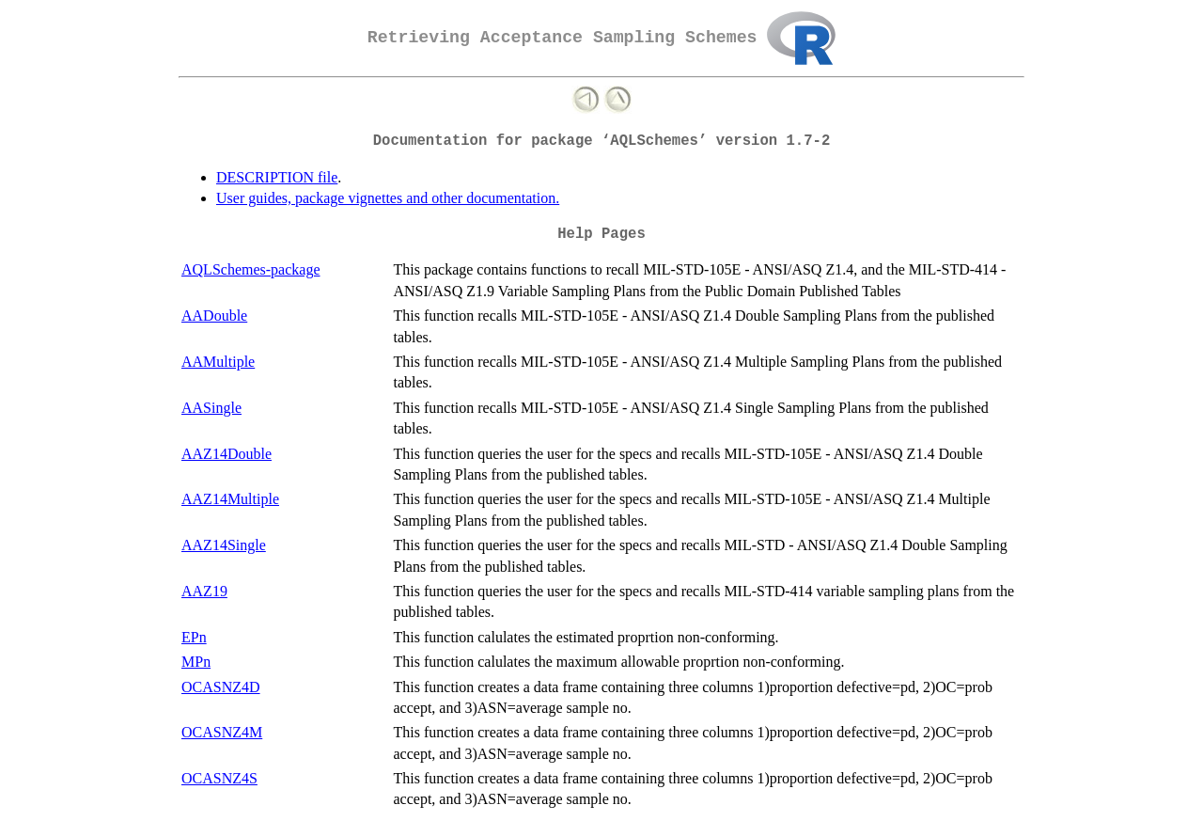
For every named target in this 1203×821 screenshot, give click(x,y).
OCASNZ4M (221, 732)
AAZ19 (204, 591)
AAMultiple (218, 362)
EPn (194, 637)
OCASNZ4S (219, 778)
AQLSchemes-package (250, 269)
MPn (196, 662)
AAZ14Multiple (230, 499)
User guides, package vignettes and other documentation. (387, 198)
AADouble (214, 316)
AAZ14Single (223, 545)
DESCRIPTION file (276, 177)
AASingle (211, 408)
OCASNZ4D (220, 687)
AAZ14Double (226, 454)
